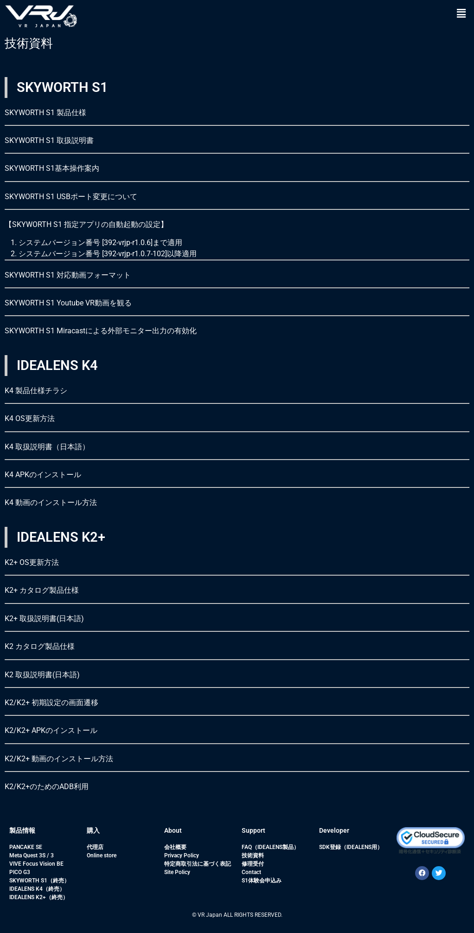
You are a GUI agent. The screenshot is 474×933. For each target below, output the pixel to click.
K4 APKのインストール (43, 474)
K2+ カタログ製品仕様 (42, 590)
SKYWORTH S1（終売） (39, 880)
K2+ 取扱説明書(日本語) (44, 618)
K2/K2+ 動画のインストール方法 (59, 758)
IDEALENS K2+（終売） (38, 897)
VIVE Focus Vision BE (36, 864)
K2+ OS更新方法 (32, 562)
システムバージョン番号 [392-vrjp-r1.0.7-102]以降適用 (108, 253)
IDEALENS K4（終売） (37, 889)
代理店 (95, 847)
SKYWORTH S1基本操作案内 (52, 168)
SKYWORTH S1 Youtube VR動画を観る (68, 302)
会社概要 (175, 847)
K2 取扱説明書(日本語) (42, 674)
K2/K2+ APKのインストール (51, 730)
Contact (251, 872)
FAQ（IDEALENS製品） (270, 847)
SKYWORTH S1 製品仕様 (45, 112)
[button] (461, 13)
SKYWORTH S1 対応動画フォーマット (68, 275)
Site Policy (177, 872)
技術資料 (253, 855)
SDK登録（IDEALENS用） (351, 847)
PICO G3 (19, 872)
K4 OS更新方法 (30, 418)
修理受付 (253, 864)
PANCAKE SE (25, 847)
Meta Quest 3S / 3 (31, 855)
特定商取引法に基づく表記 (197, 864)
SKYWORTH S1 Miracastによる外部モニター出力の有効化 (101, 330)
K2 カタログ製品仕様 (40, 646)
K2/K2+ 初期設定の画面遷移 (51, 702)
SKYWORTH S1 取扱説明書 (49, 140)
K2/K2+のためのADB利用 (47, 786)
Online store (101, 855)
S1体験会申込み (262, 880)
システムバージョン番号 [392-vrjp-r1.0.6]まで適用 (100, 242)
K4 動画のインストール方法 (51, 502)
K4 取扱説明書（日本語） (47, 446)
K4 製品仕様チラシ (36, 390)
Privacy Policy (181, 855)
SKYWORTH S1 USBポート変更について (71, 196)
